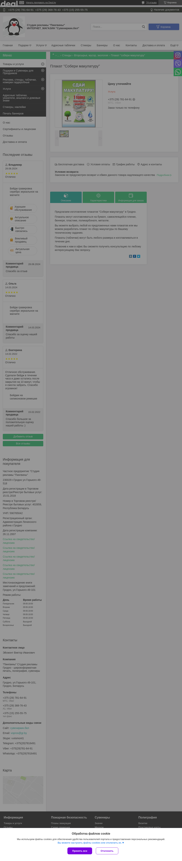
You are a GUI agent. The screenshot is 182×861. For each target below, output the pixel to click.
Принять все (79, 850)
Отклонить (107, 850)
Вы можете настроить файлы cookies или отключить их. (90, 842)
